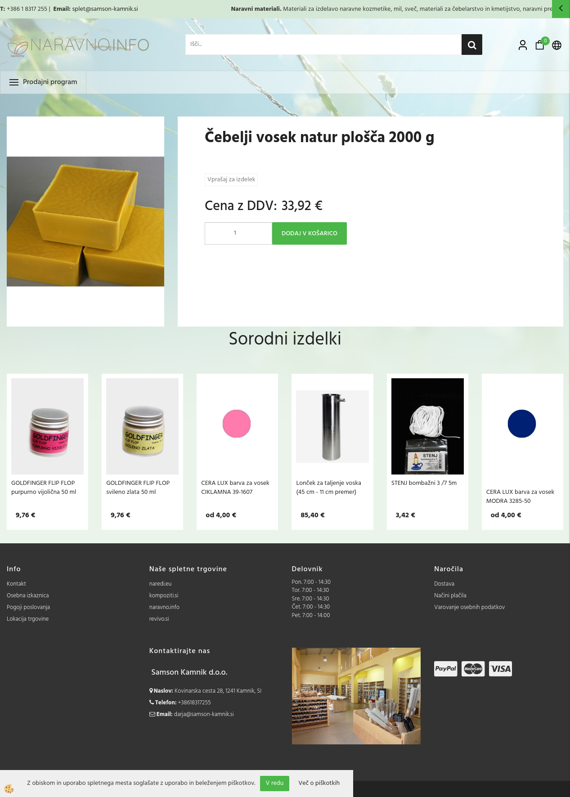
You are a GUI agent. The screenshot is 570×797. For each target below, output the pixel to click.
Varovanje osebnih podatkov (469, 607)
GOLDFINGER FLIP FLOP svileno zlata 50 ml (138, 487)
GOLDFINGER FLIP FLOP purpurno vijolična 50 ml (43, 487)
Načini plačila (450, 595)
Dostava (444, 584)
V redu (275, 783)
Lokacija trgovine (28, 619)
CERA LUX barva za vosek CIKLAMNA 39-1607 (235, 487)
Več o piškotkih (319, 783)
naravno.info (164, 607)
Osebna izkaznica (28, 595)
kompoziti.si (164, 595)
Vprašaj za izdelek (231, 180)
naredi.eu (160, 584)
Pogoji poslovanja (28, 607)
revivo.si (159, 619)
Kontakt (16, 584)
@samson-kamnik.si (111, 9)
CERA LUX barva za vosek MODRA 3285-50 (520, 496)
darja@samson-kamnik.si (204, 714)
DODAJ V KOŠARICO (309, 233)
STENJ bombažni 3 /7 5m (424, 483)
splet (78, 9)
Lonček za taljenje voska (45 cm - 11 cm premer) (328, 487)
